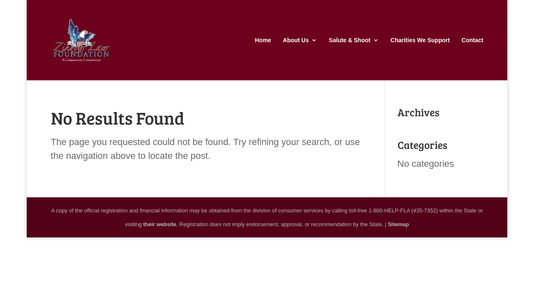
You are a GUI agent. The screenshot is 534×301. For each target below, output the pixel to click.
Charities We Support (420, 40)
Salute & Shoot (349, 40)
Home (263, 40)
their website (159, 224)
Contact (472, 40)
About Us (296, 40)
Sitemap (398, 224)
